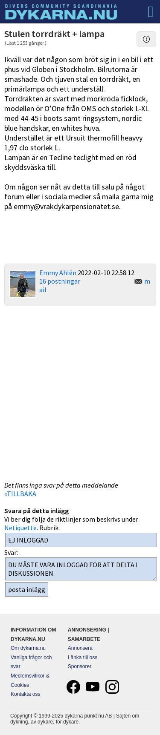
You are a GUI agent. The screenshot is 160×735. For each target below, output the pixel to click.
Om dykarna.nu (28, 648)
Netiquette (20, 527)
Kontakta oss (25, 694)
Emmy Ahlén (57, 272)
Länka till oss (82, 657)
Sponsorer (79, 666)
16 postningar (59, 281)
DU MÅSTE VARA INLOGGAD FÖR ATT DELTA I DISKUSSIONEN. (81, 568)
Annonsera (80, 648)
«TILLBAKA (20, 493)
